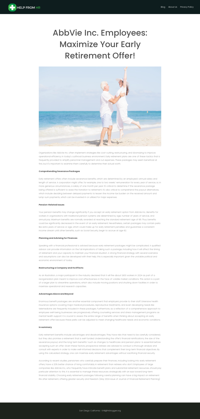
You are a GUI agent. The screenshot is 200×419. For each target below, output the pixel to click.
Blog (163, 7)
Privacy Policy (187, 7)
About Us (172, 7)
